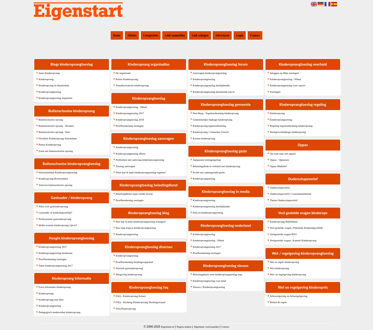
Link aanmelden (175, 35)
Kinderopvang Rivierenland (53, 178)
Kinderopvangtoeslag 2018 (130, 119)
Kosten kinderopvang (204, 138)
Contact (255, 35)
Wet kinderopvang (279, 268)
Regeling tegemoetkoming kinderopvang (291, 125)
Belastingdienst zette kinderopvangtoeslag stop (217, 274)
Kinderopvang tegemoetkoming (209, 125)
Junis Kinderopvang (49, 73)
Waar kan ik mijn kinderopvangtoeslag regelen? (141, 172)
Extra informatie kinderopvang (55, 287)
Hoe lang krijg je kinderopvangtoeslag (136, 227)
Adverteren (222, 35)
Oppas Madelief (278, 166)
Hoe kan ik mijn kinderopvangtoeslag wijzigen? (141, 221)
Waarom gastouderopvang (129, 268)
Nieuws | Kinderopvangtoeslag (209, 287)
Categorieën (150, 35)
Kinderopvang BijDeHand (283, 221)
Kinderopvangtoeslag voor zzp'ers (287, 85)
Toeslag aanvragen (125, 166)
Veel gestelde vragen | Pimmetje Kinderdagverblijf (296, 227)
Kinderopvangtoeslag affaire (130, 153)
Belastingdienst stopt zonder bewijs (134, 193)
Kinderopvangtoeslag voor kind (209, 280)
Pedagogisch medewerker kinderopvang (59, 312)
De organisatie (123, 73)
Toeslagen (275, 91)
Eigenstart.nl (167, 326)
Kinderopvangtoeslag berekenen (55, 253)
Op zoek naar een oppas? (283, 153)
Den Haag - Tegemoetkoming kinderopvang (216, 113)
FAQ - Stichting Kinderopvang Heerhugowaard (140, 302)
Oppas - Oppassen (279, 159)
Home (117, 35)
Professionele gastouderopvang (55, 219)
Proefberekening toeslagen (52, 259)
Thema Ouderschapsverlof (283, 200)
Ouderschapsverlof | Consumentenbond (290, 193)
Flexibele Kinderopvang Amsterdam (58, 138)
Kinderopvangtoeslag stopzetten (55, 98)
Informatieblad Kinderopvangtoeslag (58, 172)
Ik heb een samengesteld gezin (209, 172)
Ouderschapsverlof (280, 187)
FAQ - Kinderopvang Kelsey (131, 296)
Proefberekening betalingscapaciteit (134, 262)
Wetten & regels (278, 302)
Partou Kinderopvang (50, 144)
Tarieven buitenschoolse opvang (55, 185)
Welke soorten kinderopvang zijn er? (58, 225)
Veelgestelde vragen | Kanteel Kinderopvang (293, 240)
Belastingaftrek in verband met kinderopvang (216, 166)
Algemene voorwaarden (206, 326)
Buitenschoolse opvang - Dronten (56, 125)
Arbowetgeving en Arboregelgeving (288, 296)
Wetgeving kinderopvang (129, 274)
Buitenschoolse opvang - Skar (54, 132)
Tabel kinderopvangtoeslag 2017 (56, 265)
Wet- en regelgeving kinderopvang (288, 274)
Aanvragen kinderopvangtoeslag (210, 73)
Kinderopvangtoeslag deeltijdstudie (211, 85)
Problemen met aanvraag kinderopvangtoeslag (140, 159)
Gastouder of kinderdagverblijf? (55, 212)
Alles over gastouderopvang (53, 206)
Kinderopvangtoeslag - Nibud (131, 107)
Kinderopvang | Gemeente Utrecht (211, 132)
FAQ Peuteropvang (126, 308)
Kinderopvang (46, 79)
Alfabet (131, 35)
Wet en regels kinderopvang (284, 262)
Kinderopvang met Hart (51, 299)
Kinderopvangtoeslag (50, 91)
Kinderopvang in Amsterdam (54, 85)
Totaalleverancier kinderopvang (132, 85)
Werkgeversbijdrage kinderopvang (288, 132)
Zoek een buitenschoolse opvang (56, 151)
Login (239, 35)
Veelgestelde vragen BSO (283, 234)
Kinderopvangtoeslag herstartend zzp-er (214, 91)
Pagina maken (184, 326)
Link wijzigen (200, 35)
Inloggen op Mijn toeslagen (284, 73)
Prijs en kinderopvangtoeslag (208, 212)
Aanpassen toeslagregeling (207, 159)
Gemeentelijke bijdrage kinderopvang (212, 119)
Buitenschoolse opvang (51, 119)
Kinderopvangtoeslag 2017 (53, 246)
